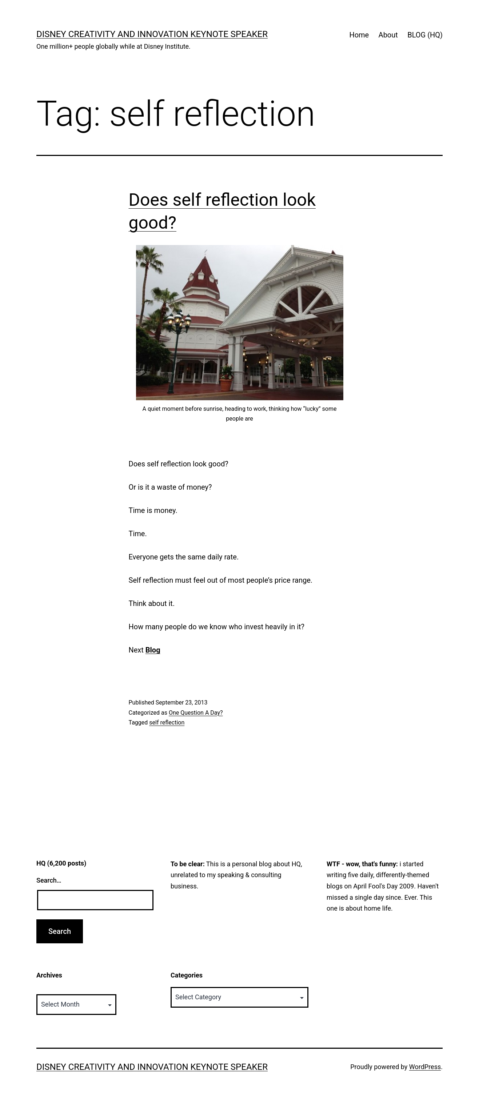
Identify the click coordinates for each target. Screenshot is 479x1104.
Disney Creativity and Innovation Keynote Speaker (152, 34)
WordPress (425, 1067)
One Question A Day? (196, 712)
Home (359, 35)
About (388, 35)
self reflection (166, 722)
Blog (152, 650)
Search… (48, 880)
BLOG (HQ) (425, 35)
